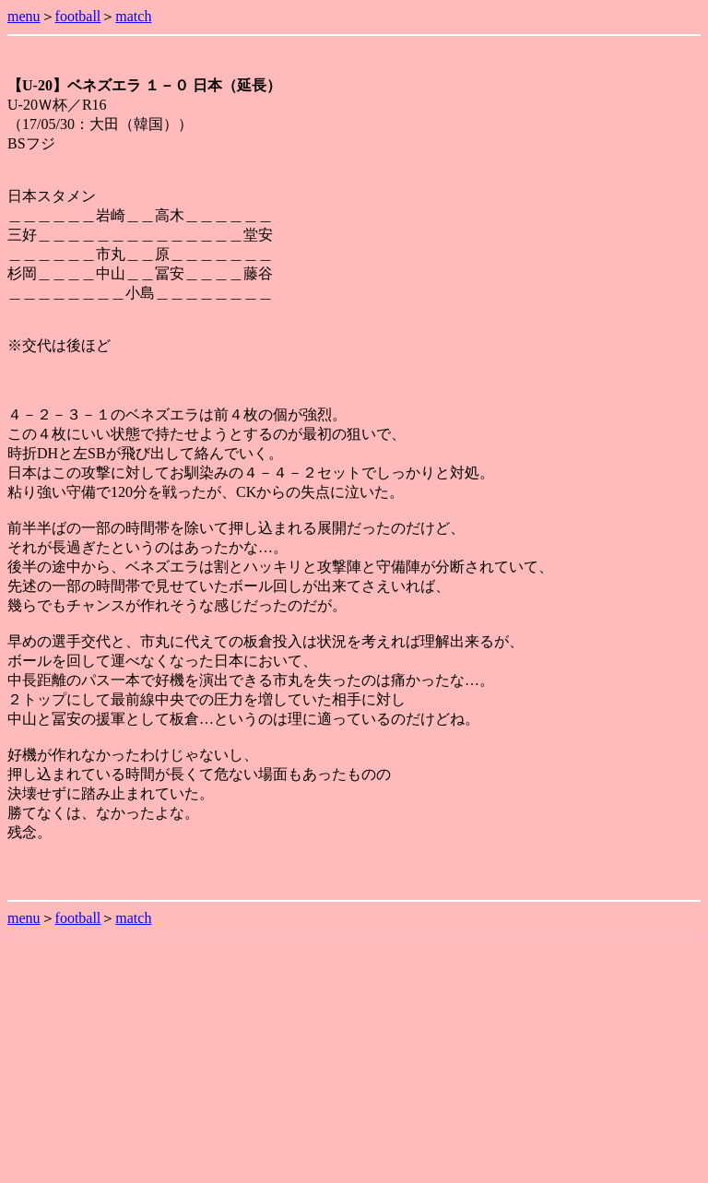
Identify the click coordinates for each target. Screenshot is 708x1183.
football (78, 16)
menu (24, 16)
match (133, 16)
